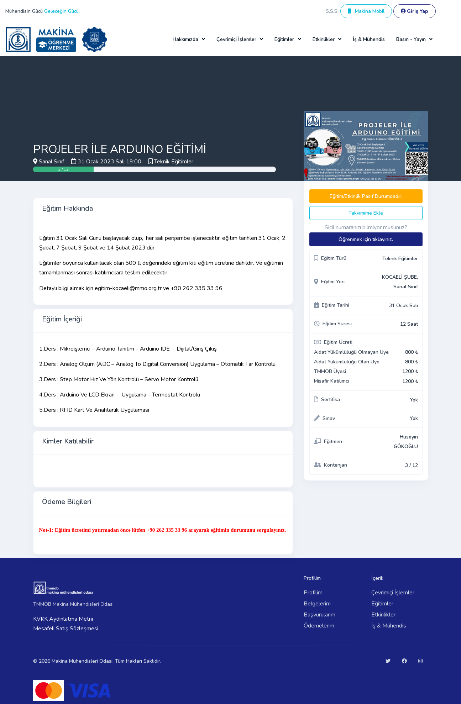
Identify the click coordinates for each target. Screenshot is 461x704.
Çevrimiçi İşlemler (392, 593)
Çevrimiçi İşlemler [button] (236, 39)
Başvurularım (319, 615)
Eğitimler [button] (284, 39)
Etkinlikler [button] (324, 39)
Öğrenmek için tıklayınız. (366, 239)
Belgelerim (317, 604)
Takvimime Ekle (366, 213)
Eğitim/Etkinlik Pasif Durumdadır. (366, 196)
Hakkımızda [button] (185, 39)
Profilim (313, 593)
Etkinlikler (383, 615)
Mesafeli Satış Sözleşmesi (65, 628)
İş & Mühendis (369, 39)
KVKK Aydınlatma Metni (63, 619)
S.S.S (331, 11)
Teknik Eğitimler (173, 162)
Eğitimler (382, 604)
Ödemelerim (319, 626)
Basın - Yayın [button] (411, 39)
